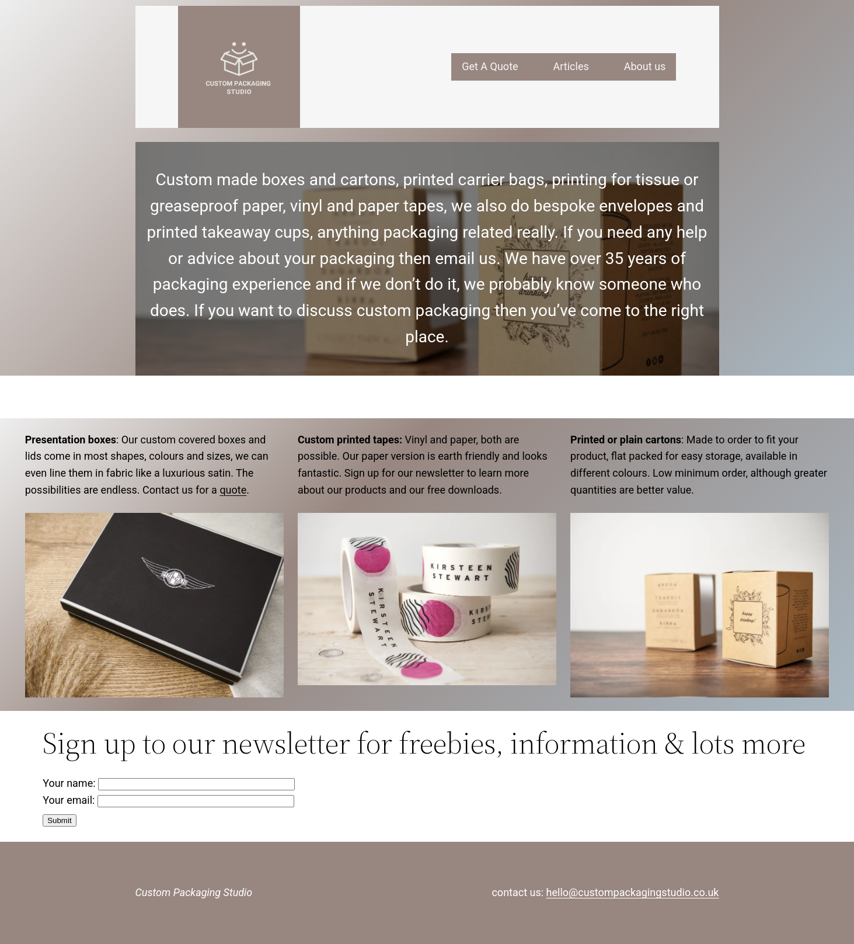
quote (232, 490)
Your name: (169, 783)
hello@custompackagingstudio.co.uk (632, 892)
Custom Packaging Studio (194, 892)
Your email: (168, 800)
